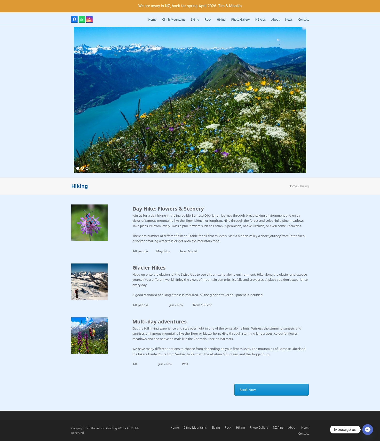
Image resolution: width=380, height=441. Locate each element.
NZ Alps (278, 427)
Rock (228, 427)
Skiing (216, 427)
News (305, 427)
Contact (303, 434)
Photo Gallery (259, 427)
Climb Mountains (195, 427)
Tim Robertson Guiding (101, 428)
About (292, 427)
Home (293, 186)
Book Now (247, 389)
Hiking (240, 427)
